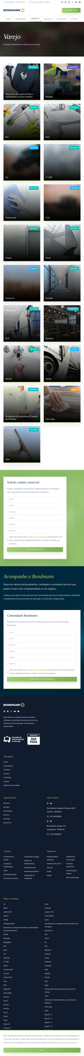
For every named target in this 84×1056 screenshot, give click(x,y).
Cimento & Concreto (11, 878)
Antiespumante (9, 924)
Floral (5, 1012)
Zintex (47, 1038)
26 (4, 904)
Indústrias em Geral (54, 864)
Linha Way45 (49, 916)
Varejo (49, 875)
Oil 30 (47, 938)
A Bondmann (8, 766)
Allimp (6, 920)
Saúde (49, 871)
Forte (5, 1020)
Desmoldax (8, 993)
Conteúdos (7, 777)
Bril (5, 946)
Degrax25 (7, 989)
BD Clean (34, 107)
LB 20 (5, 1036)
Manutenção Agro (10, 874)
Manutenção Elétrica (31, 871)
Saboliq (47, 973)
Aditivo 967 (7, 912)
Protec (47, 958)
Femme (6, 1008)
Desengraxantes (30, 867)
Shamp (47, 977)
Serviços (6, 774)
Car (5, 954)
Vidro (46, 1011)
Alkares (6, 916)
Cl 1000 (6, 962)
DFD (5, 985)
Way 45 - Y (48, 1018)
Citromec (7, 958)
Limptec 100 (49, 912)
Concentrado (8, 969)
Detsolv (6, 997)
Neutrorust (48, 930)
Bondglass (7, 942)
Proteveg (48, 966)
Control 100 (8, 977)
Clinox (6, 966)
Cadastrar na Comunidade (42, 679)
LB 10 (5, 1032)
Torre (46, 996)
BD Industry (72, 67)
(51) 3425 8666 (10, 2)
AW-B (5, 908)
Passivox (48, 954)
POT (46, 946)
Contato (6, 781)
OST (46, 934)
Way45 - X (48, 1034)
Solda (5, 870)
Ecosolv (6, 1005)
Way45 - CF (48, 1026)
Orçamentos (71, 10)
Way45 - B (48, 1022)
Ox (46, 942)
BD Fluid (7, 803)
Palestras (48, 950)
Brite (5, 950)
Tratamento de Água (31, 857)
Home (6, 762)
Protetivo (48, 962)
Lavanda (48, 908)
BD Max (74, 389)
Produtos (7, 770)
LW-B (46, 904)
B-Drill (6, 934)
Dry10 (6, 1001)
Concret (6, 973)
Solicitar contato (34, 549)
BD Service (33, 67)
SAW (46, 969)
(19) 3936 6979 (20, 2)
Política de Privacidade (68, 1054)
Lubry (47, 920)
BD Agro (34, 148)
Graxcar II (7, 1028)
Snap (46, 985)
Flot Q (6, 1016)
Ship (46, 981)
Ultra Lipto (48, 1007)
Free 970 (7, 1024)
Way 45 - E (48, 1015)
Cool (5, 981)
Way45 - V (48, 1030)
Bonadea (7, 938)
